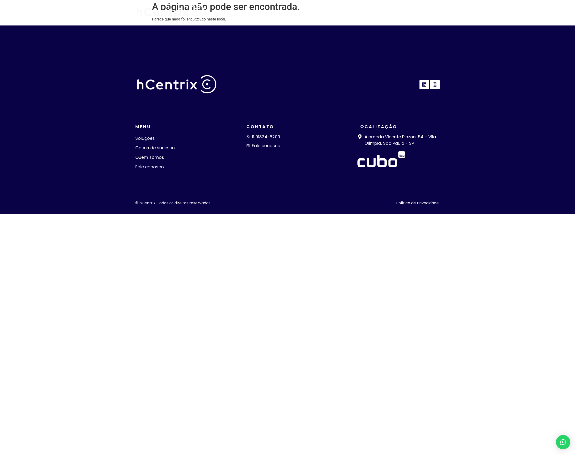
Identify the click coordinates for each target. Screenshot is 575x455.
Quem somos (373, 12)
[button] (563, 442)
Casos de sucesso (322, 12)
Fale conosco (417, 12)
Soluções (277, 12)
